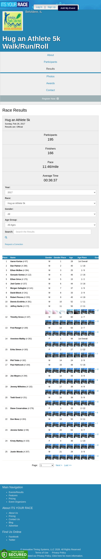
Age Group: (11, 220)
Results (50, 68)
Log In (39, 7)
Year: (7, 187)
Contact (50, 90)
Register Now (50, 98)
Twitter (12, 540)
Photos (50, 76)
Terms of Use (41, 552)
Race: (8, 198)
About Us (13, 513)
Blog (11, 522)
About (50, 55)
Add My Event (68, 8)
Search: (9, 231)
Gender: (9, 209)
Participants (50, 62)
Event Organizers (17, 502)
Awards (50, 83)
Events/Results (16, 492)
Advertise (13, 525)
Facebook (13, 536)
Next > (59, 465)
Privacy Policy (59, 552)
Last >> (68, 465)
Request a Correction (14, 244)
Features (13, 495)
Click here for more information (67, 556)
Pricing (12, 498)
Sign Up (52, 7)
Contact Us (14, 519)
